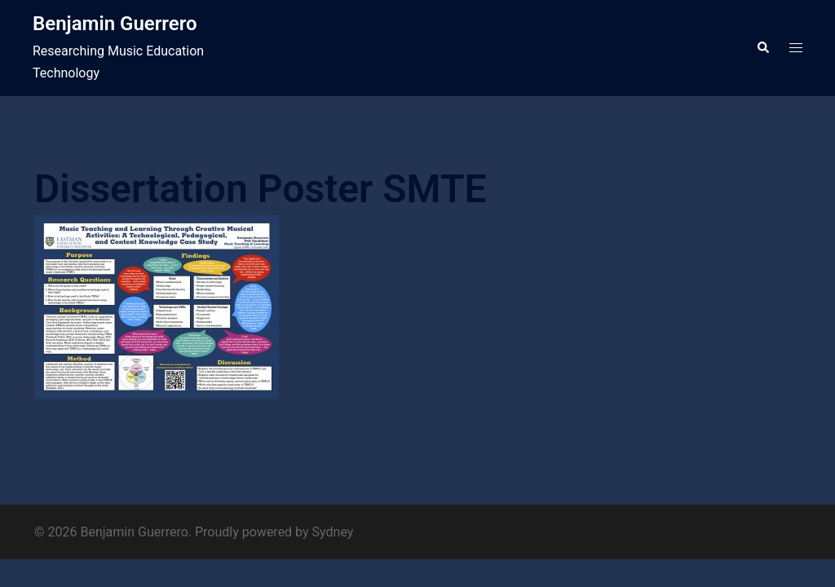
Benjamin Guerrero (115, 23)
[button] (762, 48)
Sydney (333, 532)
